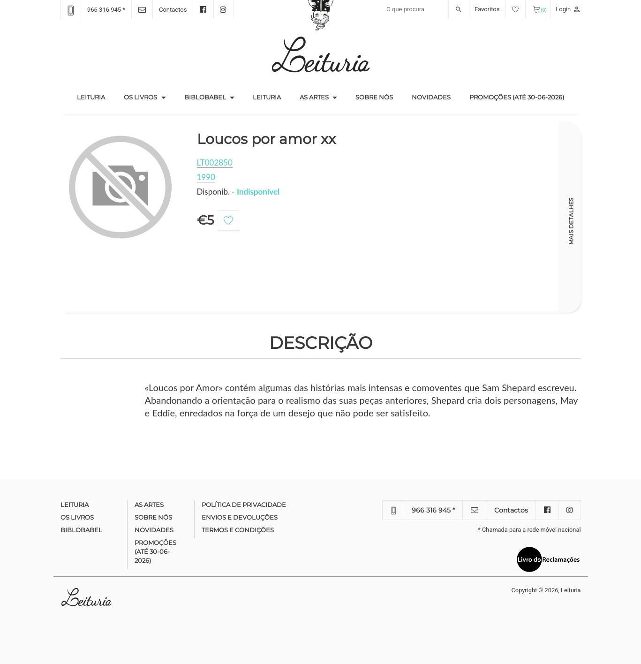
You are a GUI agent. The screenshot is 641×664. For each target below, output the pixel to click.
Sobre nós (374, 97)
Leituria (95, 96)
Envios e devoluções (240, 517)
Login (568, 9)
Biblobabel (205, 97)
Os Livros (140, 97)
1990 (206, 177)
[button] (163, 97)
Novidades (431, 97)
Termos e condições (238, 530)
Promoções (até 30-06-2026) (516, 97)
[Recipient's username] (425, 9)
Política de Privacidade (244, 504)
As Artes (314, 97)
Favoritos (500, 9)
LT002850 (215, 162)
